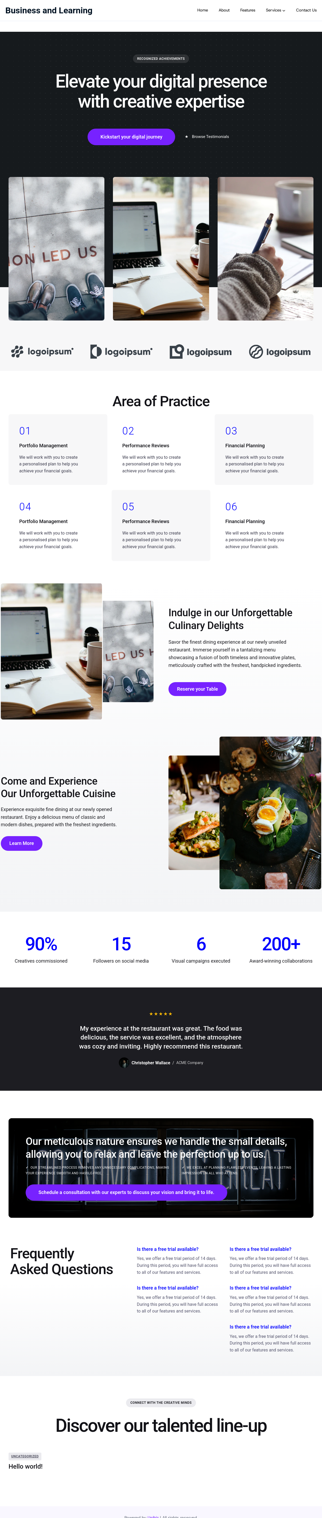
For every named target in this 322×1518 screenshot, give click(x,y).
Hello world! (26, 1466)
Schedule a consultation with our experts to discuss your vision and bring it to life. (126, 1192)
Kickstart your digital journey (131, 137)
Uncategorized (25, 1456)
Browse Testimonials (207, 136)
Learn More (21, 843)
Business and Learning (48, 10)
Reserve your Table (197, 689)
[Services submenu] (283, 10)
